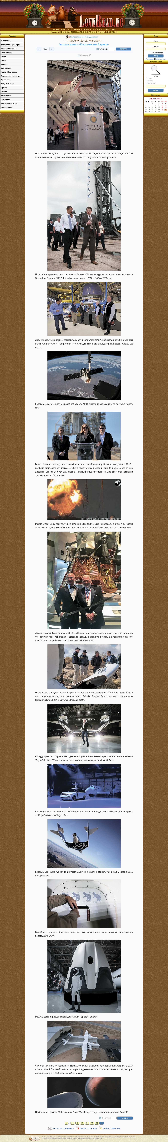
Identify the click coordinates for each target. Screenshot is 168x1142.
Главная (12, 36)
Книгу (149, 78)
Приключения (6, 52)
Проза (3, 56)
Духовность (5, 80)
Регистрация (150, 59)
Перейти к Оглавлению (88, 1128)
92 (77, 1123)
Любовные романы (8, 48)
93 (82, 1123)
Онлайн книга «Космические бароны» (84, 44)
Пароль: (156, 48)
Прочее (4, 88)
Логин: (156, 43)
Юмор (3, 60)
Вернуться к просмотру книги (63, 1128)
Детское (4, 64)
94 (87, 1123)
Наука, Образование (9, 72)
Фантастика (5, 41)
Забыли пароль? (160, 59)
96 (97, 1123)
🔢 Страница (102, 48)
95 (92, 1123)
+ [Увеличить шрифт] (51, 49)
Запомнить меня (156, 52)
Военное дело (6, 107)
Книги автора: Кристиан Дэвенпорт (84, 37)
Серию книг (151, 83)
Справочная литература (10, 76)
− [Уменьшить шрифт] (38, 49)
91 (72, 1123)
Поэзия (4, 91)
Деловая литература (9, 103)
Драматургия (6, 95)
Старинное (5, 99)
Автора (149, 81)
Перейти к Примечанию (111, 1128)
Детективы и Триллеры (10, 45)
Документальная (7, 84)
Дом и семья (6, 68)
